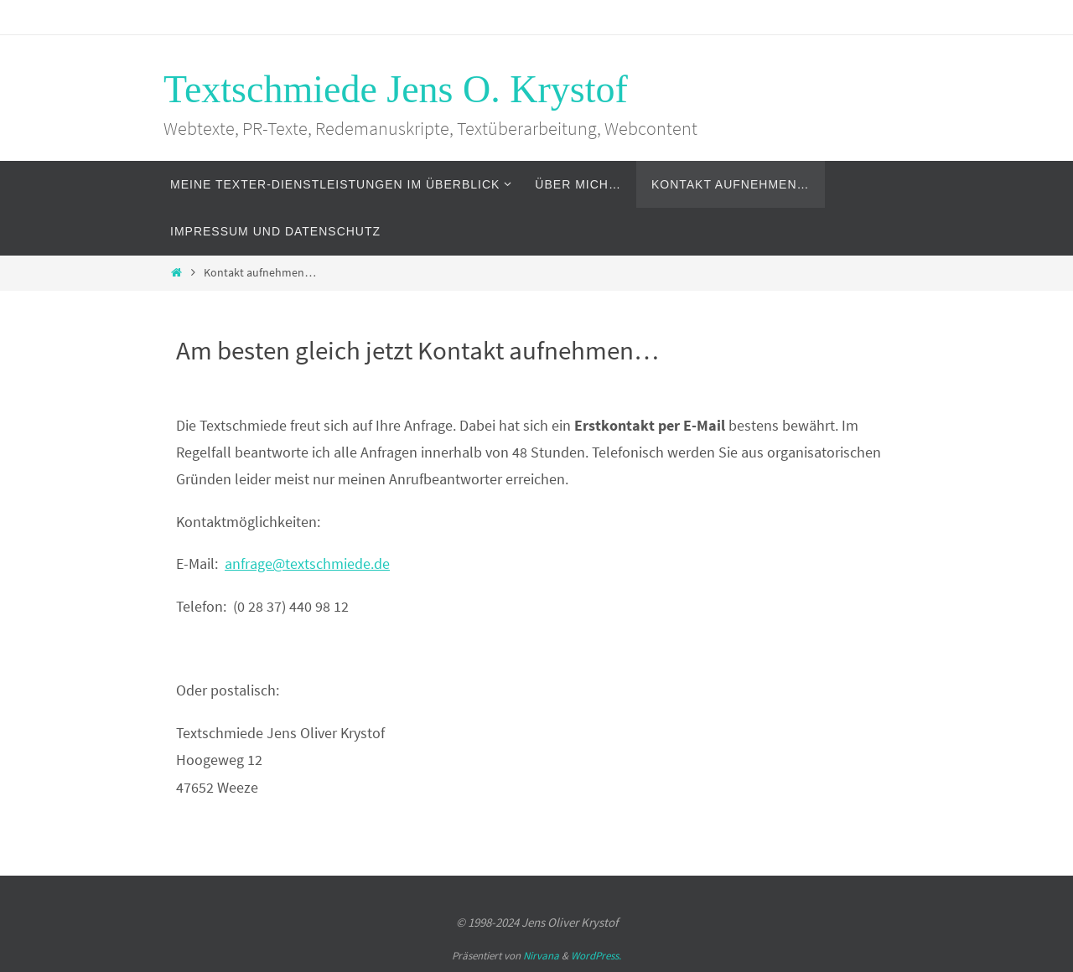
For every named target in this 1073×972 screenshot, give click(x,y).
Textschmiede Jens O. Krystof (395, 89)
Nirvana (541, 956)
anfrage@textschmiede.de (307, 563)
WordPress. (596, 956)
